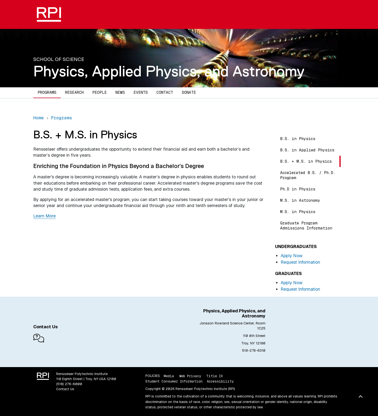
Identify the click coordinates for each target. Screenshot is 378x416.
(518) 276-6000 (69, 384)
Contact (164, 92)
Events (141, 92)
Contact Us (65, 389)
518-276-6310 (253, 350)
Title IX (214, 376)
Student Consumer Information (173, 381)
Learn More (44, 216)
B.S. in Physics (297, 138)
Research (74, 92)
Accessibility (220, 381)
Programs (47, 92)
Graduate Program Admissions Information (306, 226)
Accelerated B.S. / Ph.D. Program (307, 175)
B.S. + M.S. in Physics (306, 161)
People (99, 92)
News (120, 92)
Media (169, 376)
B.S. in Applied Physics (307, 150)
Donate (189, 92)
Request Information (300, 262)
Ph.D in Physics (297, 189)
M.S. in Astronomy (300, 200)
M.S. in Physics (297, 211)
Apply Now (292, 255)
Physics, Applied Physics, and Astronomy (168, 71)
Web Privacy (190, 376)
